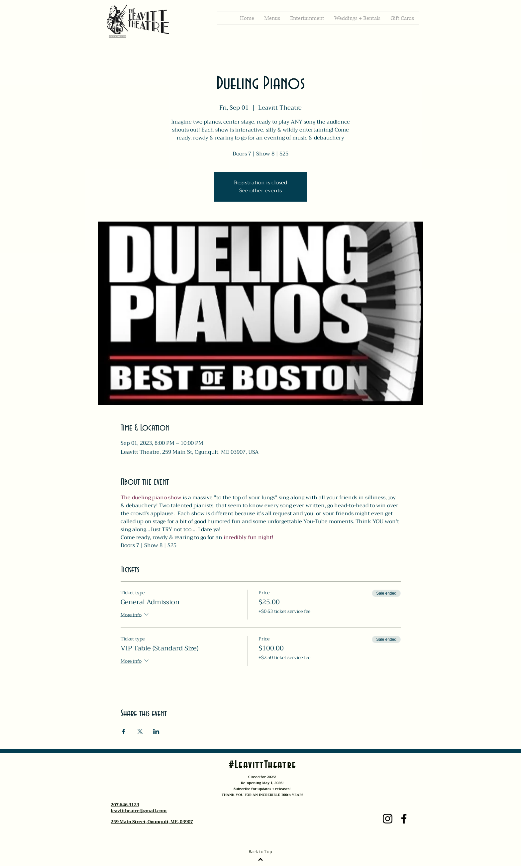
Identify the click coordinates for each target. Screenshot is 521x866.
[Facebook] (403, 818)
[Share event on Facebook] (124, 731)
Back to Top (260, 851)
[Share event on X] (140, 731)
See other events (260, 190)
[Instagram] (387, 818)
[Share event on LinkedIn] (156, 731)
